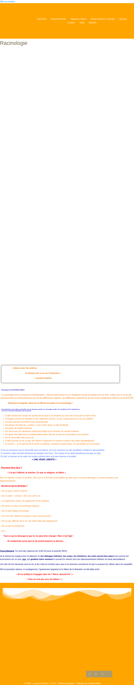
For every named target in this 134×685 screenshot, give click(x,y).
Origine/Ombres (58, 19)
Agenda (123, 19)
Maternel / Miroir (78, 19)
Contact (71, 22)
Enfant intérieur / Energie (103, 19)
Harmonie (41, 19)
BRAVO (92, 22)
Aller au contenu (7, 1)
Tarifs (81, 22)
